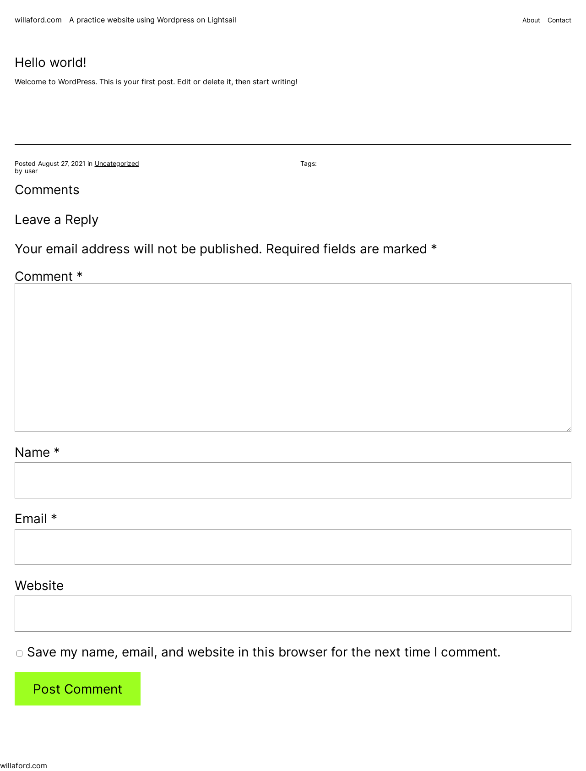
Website (39, 585)
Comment (49, 276)
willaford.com (38, 19)
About (531, 20)
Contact (559, 20)
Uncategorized (117, 163)
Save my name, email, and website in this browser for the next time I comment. (264, 652)
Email (36, 518)
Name (37, 452)
